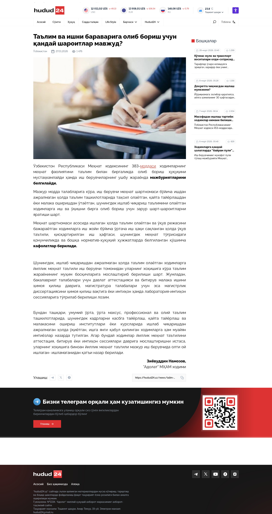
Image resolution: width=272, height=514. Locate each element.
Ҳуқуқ (71, 22)
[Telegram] (196, 474)
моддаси (148, 166)
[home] (47, 474)
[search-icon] (214, 22)
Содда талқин (90, 22)
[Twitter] (206, 474)
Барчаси (130, 23)
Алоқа (75, 484)
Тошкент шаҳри (214, 12)
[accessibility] (235, 10)
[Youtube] (215, 474)
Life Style (110, 22)
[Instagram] (235, 474)
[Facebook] (225, 474)
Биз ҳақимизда (57, 484)
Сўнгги (57, 22)
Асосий (41, 22)
